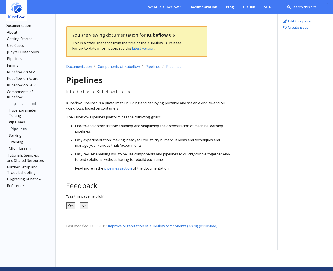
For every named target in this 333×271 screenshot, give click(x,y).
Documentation (18, 25)
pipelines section (118, 168)
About (12, 32)
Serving (15, 135)
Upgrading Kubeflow (24, 179)
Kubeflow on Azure (22, 78)
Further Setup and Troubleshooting (22, 170)
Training (16, 142)
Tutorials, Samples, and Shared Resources (25, 158)
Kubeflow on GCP (21, 85)
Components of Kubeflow (20, 94)
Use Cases (15, 45)
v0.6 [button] (268, 7)
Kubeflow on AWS (21, 71)
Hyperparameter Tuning (23, 113)
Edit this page (297, 21)
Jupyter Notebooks (23, 52)
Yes (71, 205)
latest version (143, 48)
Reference (15, 185)
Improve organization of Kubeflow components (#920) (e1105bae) (162, 226)
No (84, 205)
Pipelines (14, 58)
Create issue (296, 27)
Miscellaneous (20, 148)
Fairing (13, 65)
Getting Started (19, 38)
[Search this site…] (306, 7)
